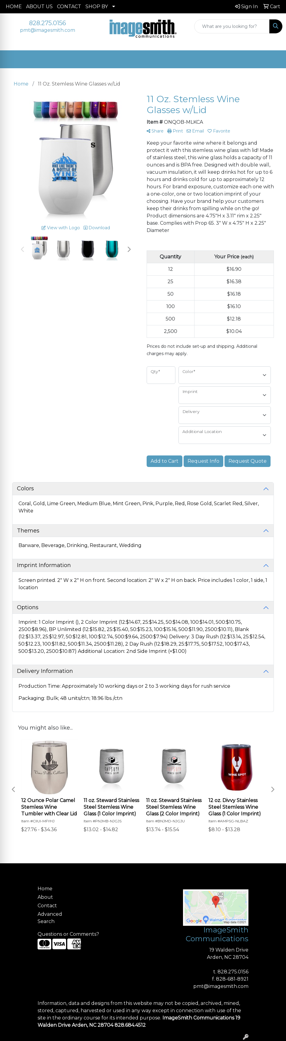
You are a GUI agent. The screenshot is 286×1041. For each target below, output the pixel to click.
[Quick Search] (232, 26)
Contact (47, 905)
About (45, 897)
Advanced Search (50, 917)
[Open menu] (274, 59)
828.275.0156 (47, 23)
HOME (14, 6)
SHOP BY (96, 6)
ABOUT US (39, 6)
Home (45, 889)
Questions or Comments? (68, 934)
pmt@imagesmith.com (47, 30)
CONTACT (69, 6)
